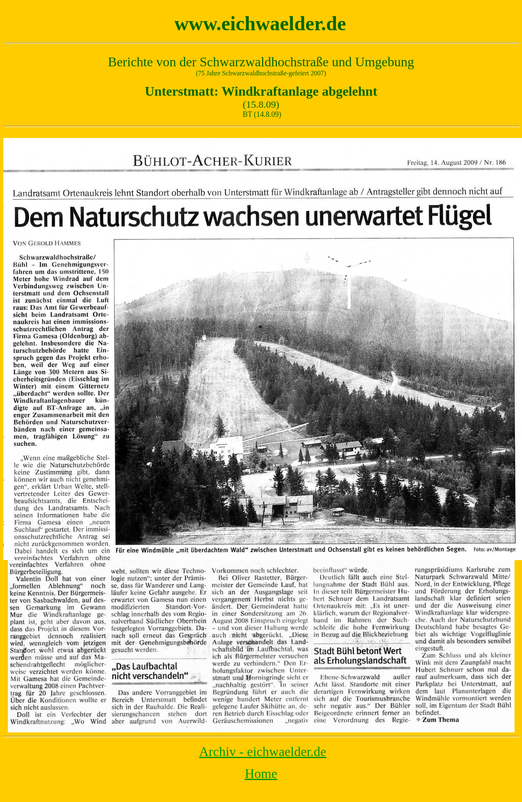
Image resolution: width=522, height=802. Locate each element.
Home (261, 773)
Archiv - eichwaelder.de (262, 751)
